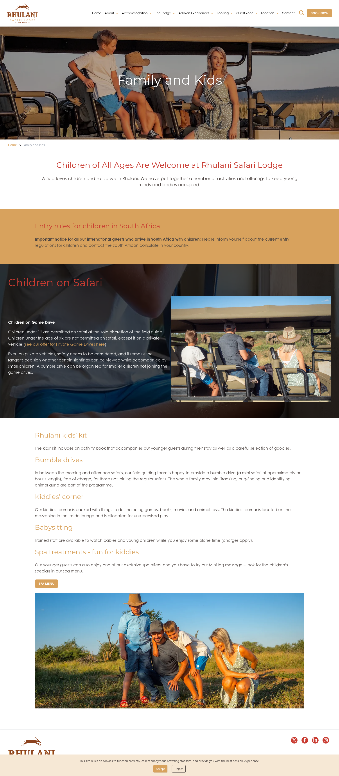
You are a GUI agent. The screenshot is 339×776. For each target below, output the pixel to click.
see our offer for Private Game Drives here (65, 344)
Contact (288, 13)
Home (96, 13)
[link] (22, 13)
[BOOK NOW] (319, 13)
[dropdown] (117, 13)
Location (267, 13)
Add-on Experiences (194, 13)
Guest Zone (244, 13)
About (109, 13)
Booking (223, 13)
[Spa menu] (46, 583)
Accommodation (135, 13)
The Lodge (163, 13)
